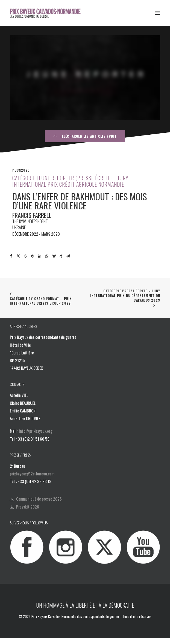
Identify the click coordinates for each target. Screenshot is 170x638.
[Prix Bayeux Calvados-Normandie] (49, 12)
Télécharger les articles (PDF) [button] (85, 136)
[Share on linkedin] (39, 256)
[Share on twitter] (18, 256)
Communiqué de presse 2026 (39, 499)
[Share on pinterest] (32, 256)
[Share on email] (68, 256)
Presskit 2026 (27, 507)
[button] (157, 13)
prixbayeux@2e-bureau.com (32, 473)
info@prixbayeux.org (35, 431)
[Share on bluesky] (54, 256)
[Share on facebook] (11, 256)
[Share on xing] (61, 256)
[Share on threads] (25, 256)
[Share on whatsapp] (46, 256)
